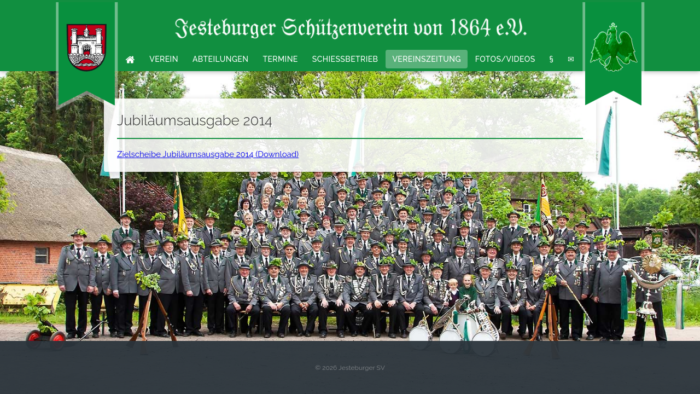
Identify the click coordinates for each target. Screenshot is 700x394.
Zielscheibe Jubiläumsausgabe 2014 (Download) (208, 154)
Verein (163, 59)
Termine (280, 59)
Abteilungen (220, 59)
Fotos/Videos (505, 59)
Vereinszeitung (426, 59)
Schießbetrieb (345, 59)
